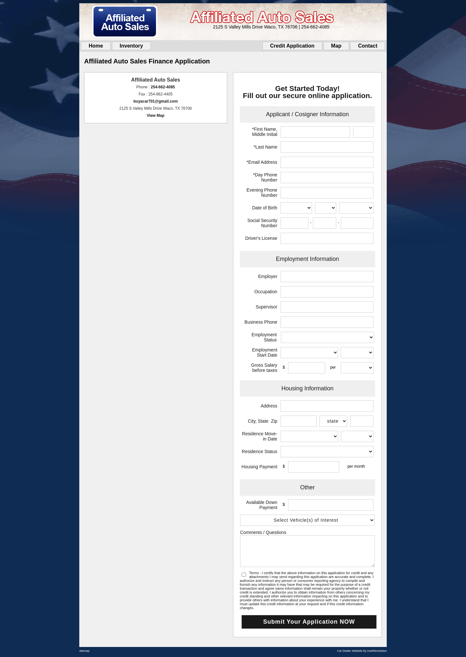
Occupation (265, 291)
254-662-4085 (163, 87)
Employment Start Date (264, 352)
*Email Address (262, 162)
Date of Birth (264, 207)
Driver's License (261, 238)
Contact (367, 46)
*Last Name (265, 147)
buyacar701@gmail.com (155, 101)
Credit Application (292, 46)
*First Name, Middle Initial (264, 132)
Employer (267, 276)
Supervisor (266, 306)
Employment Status (264, 337)
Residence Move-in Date (259, 436)
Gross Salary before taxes (264, 367)
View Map (155, 115)
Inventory (131, 46)
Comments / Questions (263, 532)
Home (96, 46)
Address (269, 405)
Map (336, 46)
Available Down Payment (261, 505)
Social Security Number (262, 223)
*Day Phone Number (265, 177)
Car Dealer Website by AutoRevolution (362, 650)
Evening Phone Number (262, 192)
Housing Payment (259, 466)
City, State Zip (262, 421)
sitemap (84, 650)
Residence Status (259, 451)
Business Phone (261, 322)
